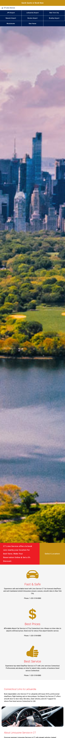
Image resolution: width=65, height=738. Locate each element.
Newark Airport (11, 18)
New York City (54, 13)
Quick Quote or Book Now (32, 3)
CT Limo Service (9, 8)
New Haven (32, 23)
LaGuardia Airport (32, 13)
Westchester (11, 23)
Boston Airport (32, 18)
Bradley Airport (54, 18)
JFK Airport (11, 13)
